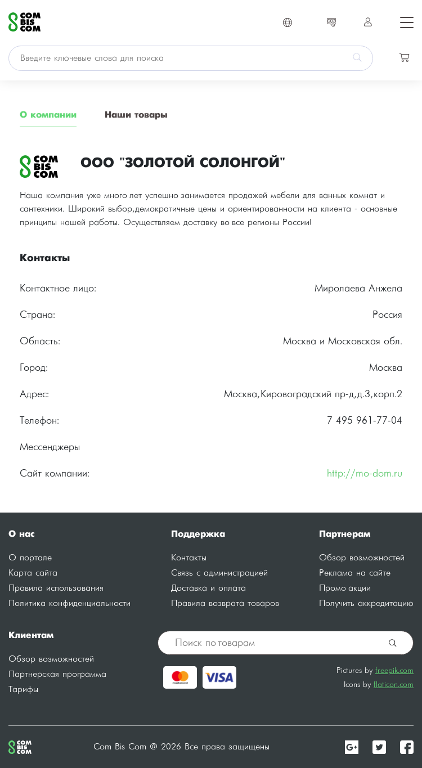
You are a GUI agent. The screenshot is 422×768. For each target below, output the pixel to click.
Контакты (188, 558)
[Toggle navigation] (403, 22)
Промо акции (345, 588)
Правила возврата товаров (225, 603)
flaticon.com (394, 684)
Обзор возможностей (362, 558)
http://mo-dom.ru (364, 473)
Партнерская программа (57, 674)
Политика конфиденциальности (69, 603)
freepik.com (394, 670)
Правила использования (56, 588)
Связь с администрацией (219, 573)
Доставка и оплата (208, 588)
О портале (30, 558)
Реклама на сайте (354, 573)
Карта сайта (32, 573)
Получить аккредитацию (366, 603)
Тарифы (23, 689)
